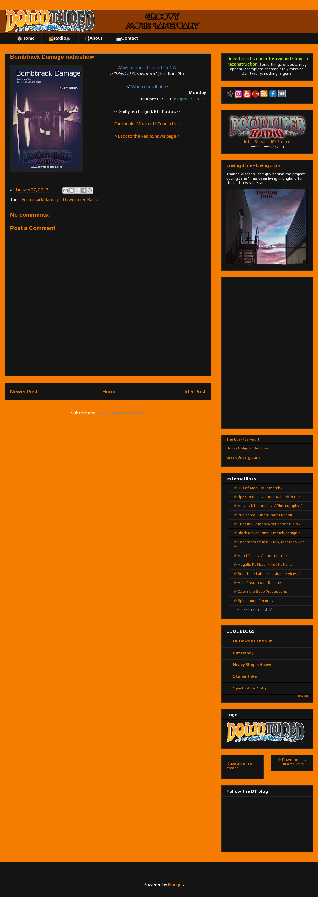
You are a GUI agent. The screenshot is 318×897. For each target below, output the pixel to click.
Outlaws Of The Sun (253, 641)
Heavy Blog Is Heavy (252, 664)
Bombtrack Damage (41, 199)
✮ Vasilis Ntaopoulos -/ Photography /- (268, 505)
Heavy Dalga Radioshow (247, 448)
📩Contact (127, 38)
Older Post (193, 391)
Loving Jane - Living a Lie (253, 165)
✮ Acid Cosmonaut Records (258, 582)
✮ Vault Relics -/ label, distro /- (261, 555)
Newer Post (24, 391)
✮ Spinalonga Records (253, 601)
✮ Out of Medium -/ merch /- (259, 488)
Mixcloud (145, 123)
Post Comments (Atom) (122, 412)
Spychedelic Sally (249, 688)
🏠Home (26, 38)
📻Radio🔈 (60, 38)
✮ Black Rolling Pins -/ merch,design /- (267, 533)
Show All (302, 696)
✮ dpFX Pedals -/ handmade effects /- (267, 497)
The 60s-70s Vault (242, 439)
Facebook (123, 123)
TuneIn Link (168, 123)
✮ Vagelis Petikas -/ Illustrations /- (265, 564)
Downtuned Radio (80, 199)
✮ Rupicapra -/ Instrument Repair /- (265, 515)
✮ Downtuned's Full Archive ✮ (292, 761)
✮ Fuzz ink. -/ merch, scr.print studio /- (268, 524)
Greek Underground (243, 457)
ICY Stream (280, 142)
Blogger (175, 884)
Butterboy (243, 653)
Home (109, 391)
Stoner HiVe (245, 676)
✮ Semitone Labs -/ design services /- (267, 574)
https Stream (256, 142)
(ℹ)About (93, 38)
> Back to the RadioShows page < (147, 136)
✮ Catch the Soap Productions (260, 591)
